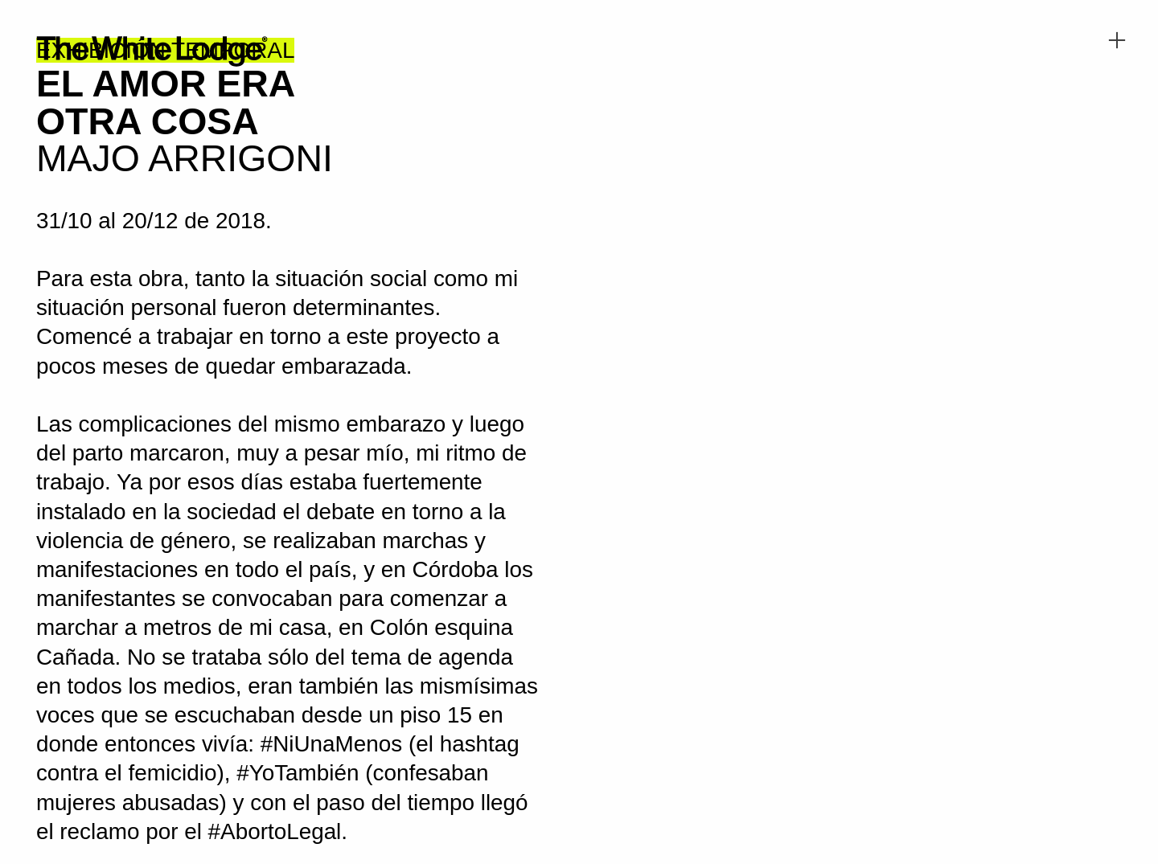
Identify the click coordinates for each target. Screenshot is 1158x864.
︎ (1117, 40)
